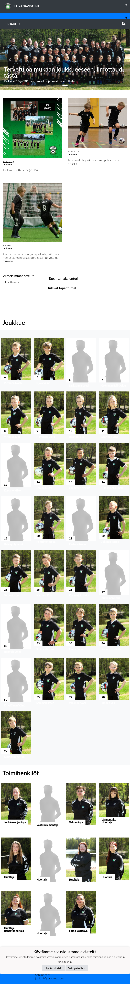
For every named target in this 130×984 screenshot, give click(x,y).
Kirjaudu (65, 24)
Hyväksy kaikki (53, 968)
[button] (9, 59)
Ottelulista (11, 295)
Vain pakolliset (76, 968)
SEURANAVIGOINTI (67, 5)
